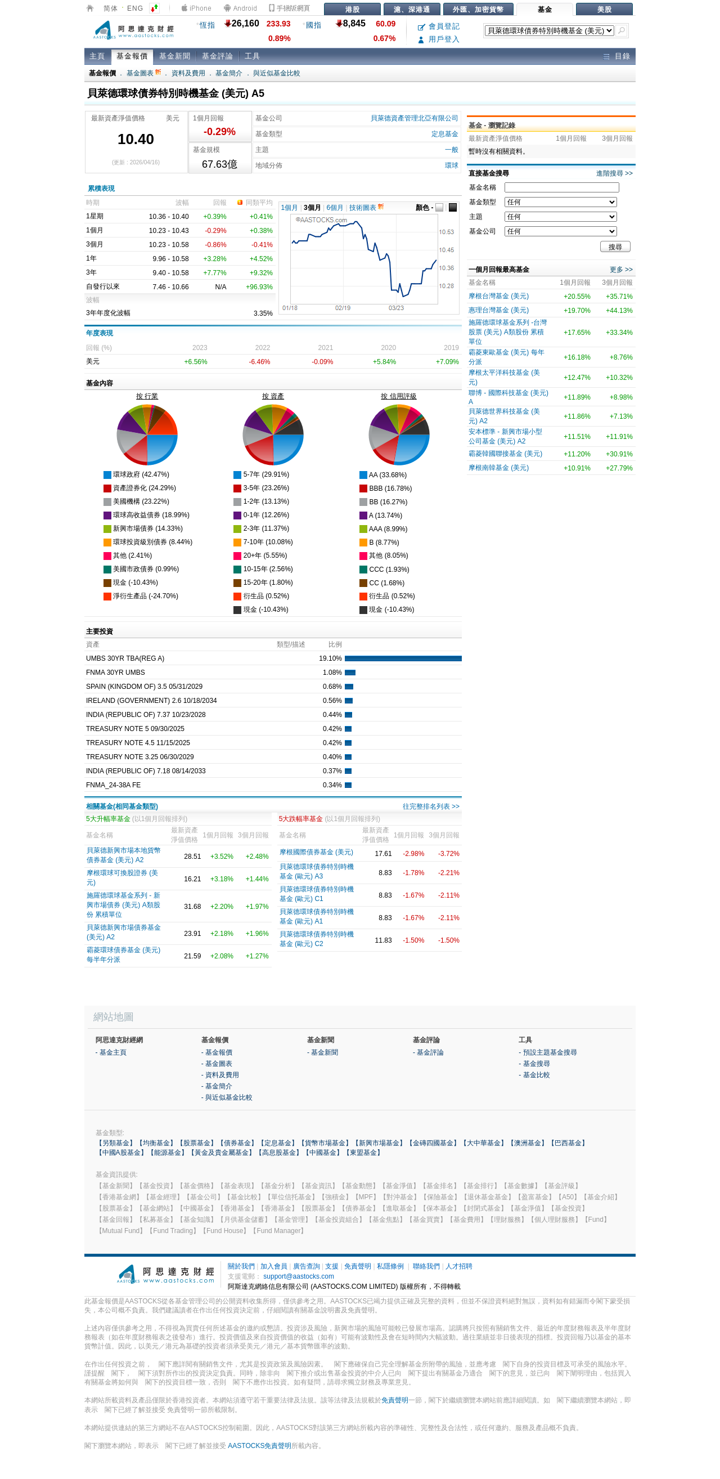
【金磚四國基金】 (433, 1143)
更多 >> (621, 270)
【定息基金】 (278, 1143)
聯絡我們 (426, 1266)
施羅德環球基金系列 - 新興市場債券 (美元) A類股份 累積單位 (123, 904)
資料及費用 (188, 73)
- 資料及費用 (220, 1075)
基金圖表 (144, 73)
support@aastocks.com (298, 1276)
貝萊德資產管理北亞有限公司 (414, 118)
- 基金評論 (428, 1052)
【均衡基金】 (156, 1143)
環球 (451, 165)
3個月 (312, 208)
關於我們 (241, 1266)
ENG (135, 8)
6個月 (335, 208)
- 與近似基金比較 (227, 1097)
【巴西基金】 (568, 1143)
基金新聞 (175, 56)
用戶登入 (439, 39)
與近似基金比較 (276, 73)
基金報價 (132, 56)
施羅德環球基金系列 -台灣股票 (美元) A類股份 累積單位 (508, 332)
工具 (252, 56)
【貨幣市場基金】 (325, 1143)
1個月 (290, 208)
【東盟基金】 (363, 1153)
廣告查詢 (306, 1266)
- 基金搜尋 (534, 1064)
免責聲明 (357, 1266)
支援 (332, 1266)
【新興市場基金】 (379, 1143)
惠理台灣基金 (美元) (499, 310)
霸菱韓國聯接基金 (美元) (505, 454)
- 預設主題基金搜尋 (548, 1052)
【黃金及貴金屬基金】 (221, 1153)
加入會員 (273, 1266)
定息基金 (444, 134)
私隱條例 (390, 1266)
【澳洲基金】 (527, 1143)
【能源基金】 (167, 1153)
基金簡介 (228, 73)
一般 (451, 150)
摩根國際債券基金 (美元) (316, 852)
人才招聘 (459, 1266)
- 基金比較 (534, 1075)
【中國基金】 (323, 1153)
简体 (111, 8)
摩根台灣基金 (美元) (499, 296)
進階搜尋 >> (614, 173)
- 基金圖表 (216, 1064)
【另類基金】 (116, 1143)
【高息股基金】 (279, 1153)
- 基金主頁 (111, 1052)
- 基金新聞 (322, 1052)
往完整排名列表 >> (431, 806)
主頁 (97, 56)
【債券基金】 (237, 1143)
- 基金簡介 (216, 1086)
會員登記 (439, 26)
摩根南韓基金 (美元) (499, 468)
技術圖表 (366, 208)
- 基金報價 (216, 1052)
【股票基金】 (197, 1143)
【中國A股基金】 (121, 1153)
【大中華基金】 (483, 1143)
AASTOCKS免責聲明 (259, 1446)
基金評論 (217, 56)
